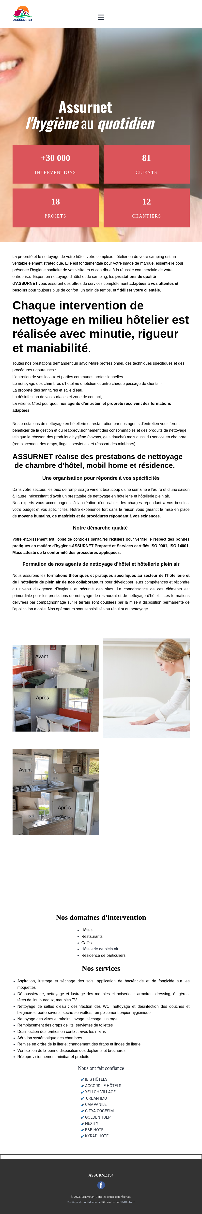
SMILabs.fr (127, 1202)
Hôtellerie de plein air (99, 949)
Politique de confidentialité (84, 1202)
